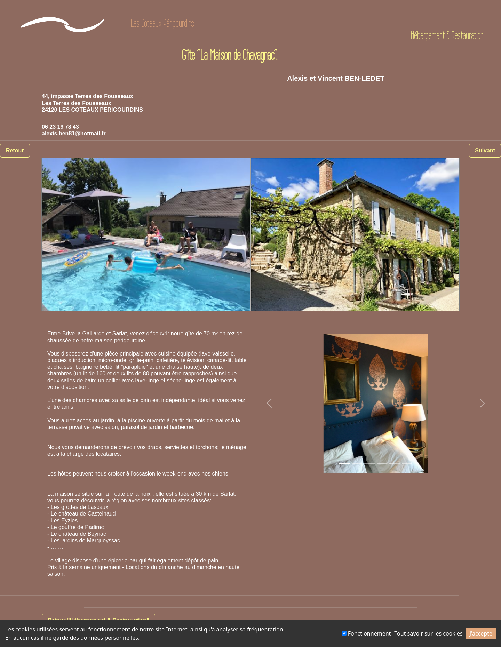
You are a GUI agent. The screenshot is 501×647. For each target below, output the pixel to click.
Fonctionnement (366, 633)
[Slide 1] (344, 463)
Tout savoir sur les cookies (428, 633)
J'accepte (481, 633)
